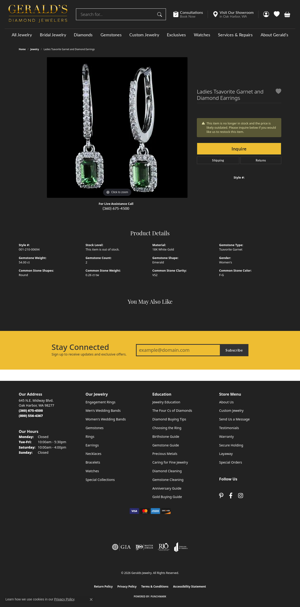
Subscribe (234, 350)
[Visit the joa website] (181, 547)
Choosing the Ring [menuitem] (166, 428)
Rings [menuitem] (90, 436)
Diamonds (83, 34)
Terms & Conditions (155, 586)
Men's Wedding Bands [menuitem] (103, 410)
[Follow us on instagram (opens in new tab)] (240, 496)
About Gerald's (274, 34)
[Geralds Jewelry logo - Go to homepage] (38, 14)
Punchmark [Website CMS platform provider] (158, 596)
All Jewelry (22, 34)
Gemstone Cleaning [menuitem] (168, 479)
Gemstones (111, 34)
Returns (261, 160)
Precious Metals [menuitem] (164, 453)
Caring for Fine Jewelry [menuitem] (170, 462)
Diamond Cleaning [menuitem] (167, 471)
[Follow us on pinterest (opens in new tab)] (221, 496)
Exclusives (176, 34)
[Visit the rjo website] (163, 547)
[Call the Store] (31, 410)
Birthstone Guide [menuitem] (165, 436)
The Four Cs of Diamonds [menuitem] (172, 410)
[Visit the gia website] (121, 547)
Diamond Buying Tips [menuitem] (169, 419)
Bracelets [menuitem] (93, 462)
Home (22, 49)
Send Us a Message (234, 419)
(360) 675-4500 (116, 208)
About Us (226, 402)
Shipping (218, 160)
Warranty (226, 436)
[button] (266, 14)
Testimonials (229, 428)
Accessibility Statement (189, 586)
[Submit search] (160, 14)
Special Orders (230, 462)
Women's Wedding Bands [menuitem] (106, 419)
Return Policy (103, 586)
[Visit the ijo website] (144, 547)
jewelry (34, 49)
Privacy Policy (127, 586)
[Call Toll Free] (31, 415)
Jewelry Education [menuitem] (166, 402)
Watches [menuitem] (92, 471)
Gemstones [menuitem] (95, 428)
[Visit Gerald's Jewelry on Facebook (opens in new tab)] (230, 496)
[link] (190, 14)
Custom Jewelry (144, 34)
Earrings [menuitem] (92, 445)
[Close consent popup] (91, 599)
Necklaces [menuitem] (93, 453)
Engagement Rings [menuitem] (101, 402)
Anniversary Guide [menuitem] (166, 488)
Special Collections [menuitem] (100, 479)
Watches (202, 34)
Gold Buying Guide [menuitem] (167, 497)
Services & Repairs (235, 34)
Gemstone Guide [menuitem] (165, 445)
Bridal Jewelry (53, 34)
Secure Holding (231, 445)
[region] (117, 127)
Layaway (226, 453)
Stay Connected (80, 347)
